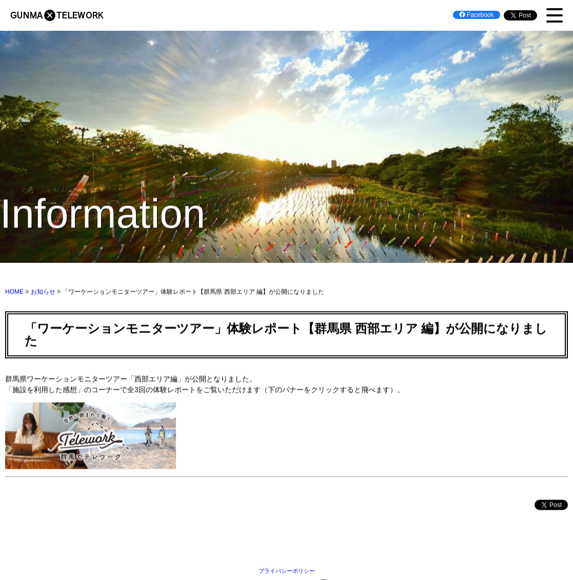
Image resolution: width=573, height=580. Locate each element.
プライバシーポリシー (287, 571)
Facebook (476, 14)
